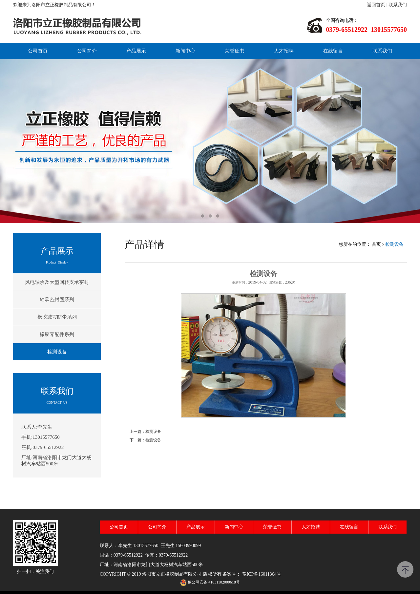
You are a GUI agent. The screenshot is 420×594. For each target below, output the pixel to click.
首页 (376, 244)
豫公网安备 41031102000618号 (214, 582)
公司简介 (87, 50)
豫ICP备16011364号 (261, 574)
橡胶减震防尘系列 (57, 317)
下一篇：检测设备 (145, 440)
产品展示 (136, 50)
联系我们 (397, 4)
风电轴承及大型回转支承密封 (57, 282)
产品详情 (144, 244)
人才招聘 (284, 50)
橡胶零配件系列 (57, 334)
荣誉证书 (234, 50)
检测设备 (57, 351)
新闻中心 (185, 50)
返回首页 (376, 4)
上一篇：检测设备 (145, 431)
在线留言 (333, 50)
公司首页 (38, 50)
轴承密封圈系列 (57, 299)
